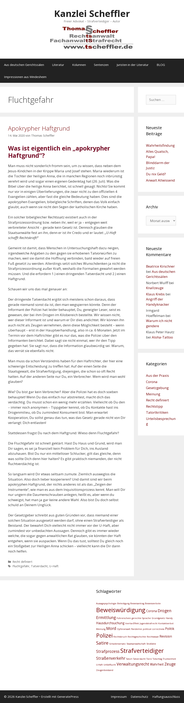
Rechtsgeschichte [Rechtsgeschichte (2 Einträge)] (137, 636)
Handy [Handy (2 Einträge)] (169, 618)
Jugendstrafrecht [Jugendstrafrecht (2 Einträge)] (148, 623)
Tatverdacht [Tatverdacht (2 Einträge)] (139, 658)
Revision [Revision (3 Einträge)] (165, 636)
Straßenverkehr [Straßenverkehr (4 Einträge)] (110, 658)
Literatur (58, 65)
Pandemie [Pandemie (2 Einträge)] (136, 629)
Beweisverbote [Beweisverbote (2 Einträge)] (153, 603)
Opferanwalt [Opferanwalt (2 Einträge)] (123, 629)
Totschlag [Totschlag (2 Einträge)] (157, 658)
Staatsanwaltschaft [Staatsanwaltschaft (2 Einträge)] (136, 643)
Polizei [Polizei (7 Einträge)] (104, 635)
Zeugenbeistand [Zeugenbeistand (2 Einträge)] (104, 670)
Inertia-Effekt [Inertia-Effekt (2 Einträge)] (132, 623)
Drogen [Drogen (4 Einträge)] (164, 610)
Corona (151, 381)
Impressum (119, 697)
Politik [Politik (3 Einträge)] (169, 629)
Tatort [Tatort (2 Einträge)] (129, 658)
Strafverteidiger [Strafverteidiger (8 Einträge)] (142, 651)
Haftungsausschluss (166, 697)
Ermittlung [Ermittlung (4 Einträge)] (106, 617)
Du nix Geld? (156, 174)
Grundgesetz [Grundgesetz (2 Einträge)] (158, 618)
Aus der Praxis (157, 375)
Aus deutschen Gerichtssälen (24, 65)
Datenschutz (139, 697)
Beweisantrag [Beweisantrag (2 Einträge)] (137, 603)
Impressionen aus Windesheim (25, 77)
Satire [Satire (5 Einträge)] (102, 643)
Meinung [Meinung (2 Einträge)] (100, 629)
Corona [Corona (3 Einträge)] (151, 611)
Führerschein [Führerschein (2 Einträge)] (124, 618)
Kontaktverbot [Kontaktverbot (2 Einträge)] (166, 623)
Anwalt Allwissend (160, 180)
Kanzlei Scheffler (92, 13)
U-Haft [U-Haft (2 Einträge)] (99, 664)
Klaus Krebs (155, 294)
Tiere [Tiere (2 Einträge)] (149, 658)
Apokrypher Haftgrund (39, 128)
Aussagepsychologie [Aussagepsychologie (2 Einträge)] (106, 603)
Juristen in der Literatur (133, 65)
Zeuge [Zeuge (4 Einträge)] (170, 664)
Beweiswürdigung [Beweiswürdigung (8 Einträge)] (120, 610)
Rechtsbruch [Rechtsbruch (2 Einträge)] (120, 636)
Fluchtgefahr (20, 566)
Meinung (153, 394)
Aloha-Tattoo (162, 337)
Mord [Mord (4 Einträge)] (111, 628)
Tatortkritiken (157, 412)
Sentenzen (101, 65)
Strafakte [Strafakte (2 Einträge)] (151, 643)
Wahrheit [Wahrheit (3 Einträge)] (157, 664)
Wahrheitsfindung (160, 145)
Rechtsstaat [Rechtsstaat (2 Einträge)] (153, 636)
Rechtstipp (154, 406)
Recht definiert (22, 562)
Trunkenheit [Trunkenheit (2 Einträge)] (169, 658)
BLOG (161, 65)
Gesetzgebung (157, 387)
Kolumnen (79, 65)
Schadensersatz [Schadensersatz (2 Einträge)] (117, 643)
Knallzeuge (154, 288)
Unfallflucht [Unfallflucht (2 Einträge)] (110, 664)
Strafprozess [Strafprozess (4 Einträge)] (107, 651)
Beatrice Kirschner (160, 266)
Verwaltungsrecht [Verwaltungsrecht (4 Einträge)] (133, 664)
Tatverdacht (39, 566)
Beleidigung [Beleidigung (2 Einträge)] (123, 603)
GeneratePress (68, 697)
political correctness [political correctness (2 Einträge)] (153, 629)
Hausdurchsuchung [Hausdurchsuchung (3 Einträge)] (110, 623)
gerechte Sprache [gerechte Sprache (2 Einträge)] (141, 618)
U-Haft (54, 566)
